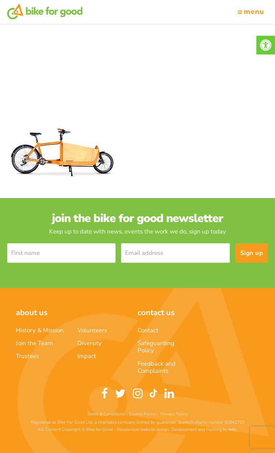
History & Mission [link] (40, 330)
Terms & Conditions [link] (106, 414)
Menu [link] (251, 11)
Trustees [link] (27, 356)
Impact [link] (86, 356)
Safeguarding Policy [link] (156, 347)
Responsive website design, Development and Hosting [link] (169, 429)
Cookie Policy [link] (142, 414)
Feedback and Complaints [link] (156, 367)
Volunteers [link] (92, 330)
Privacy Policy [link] (174, 414)
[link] (265, 45)
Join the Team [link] (34, 343)
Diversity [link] (89, 343)
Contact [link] (148, 330)
